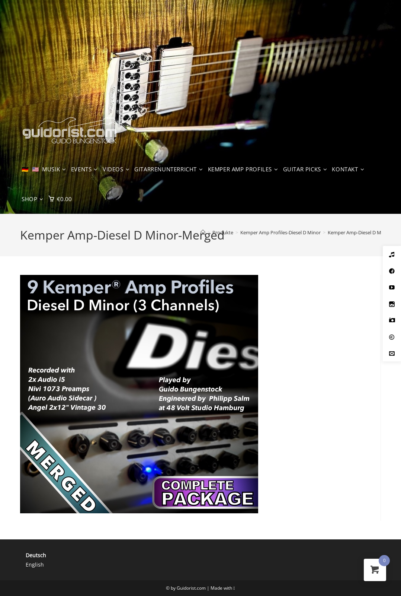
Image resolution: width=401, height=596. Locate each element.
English (35, 564)
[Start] (202, 232)
